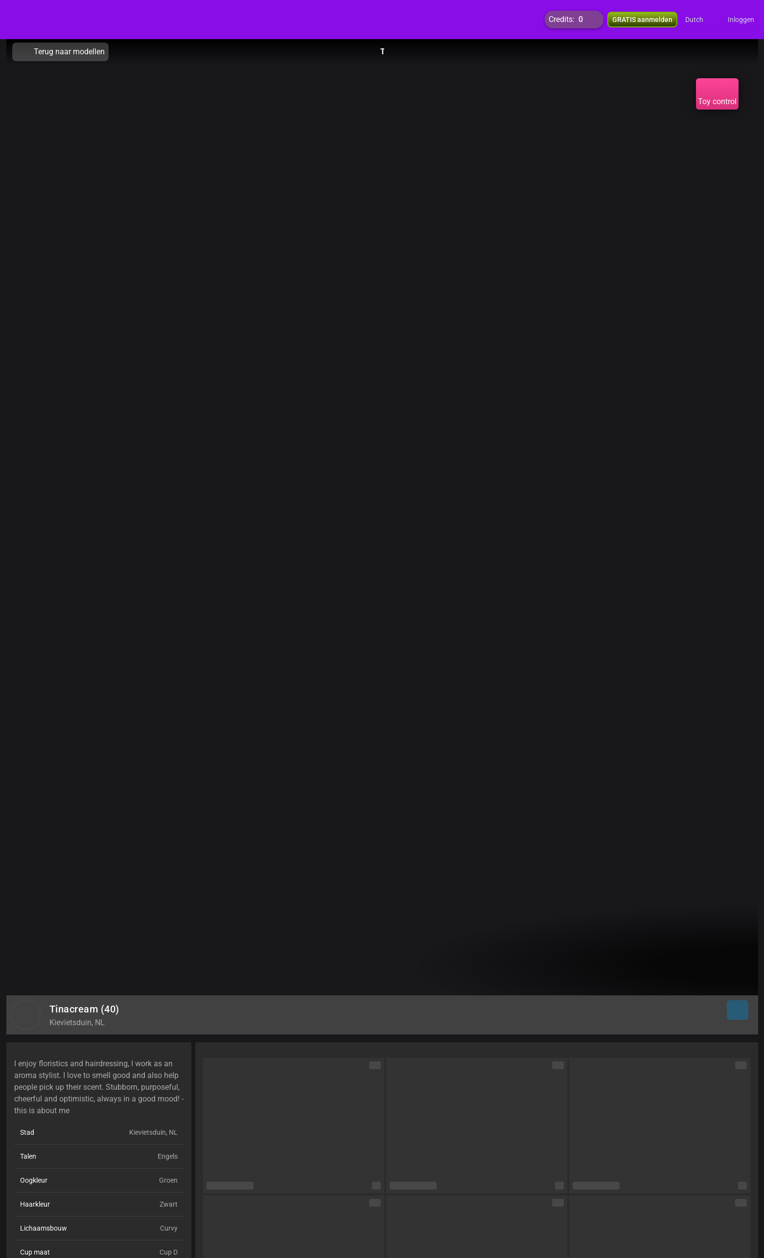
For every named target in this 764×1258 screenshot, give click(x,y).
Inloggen (741, 19)
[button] (700, 19)
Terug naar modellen (60, 52)
